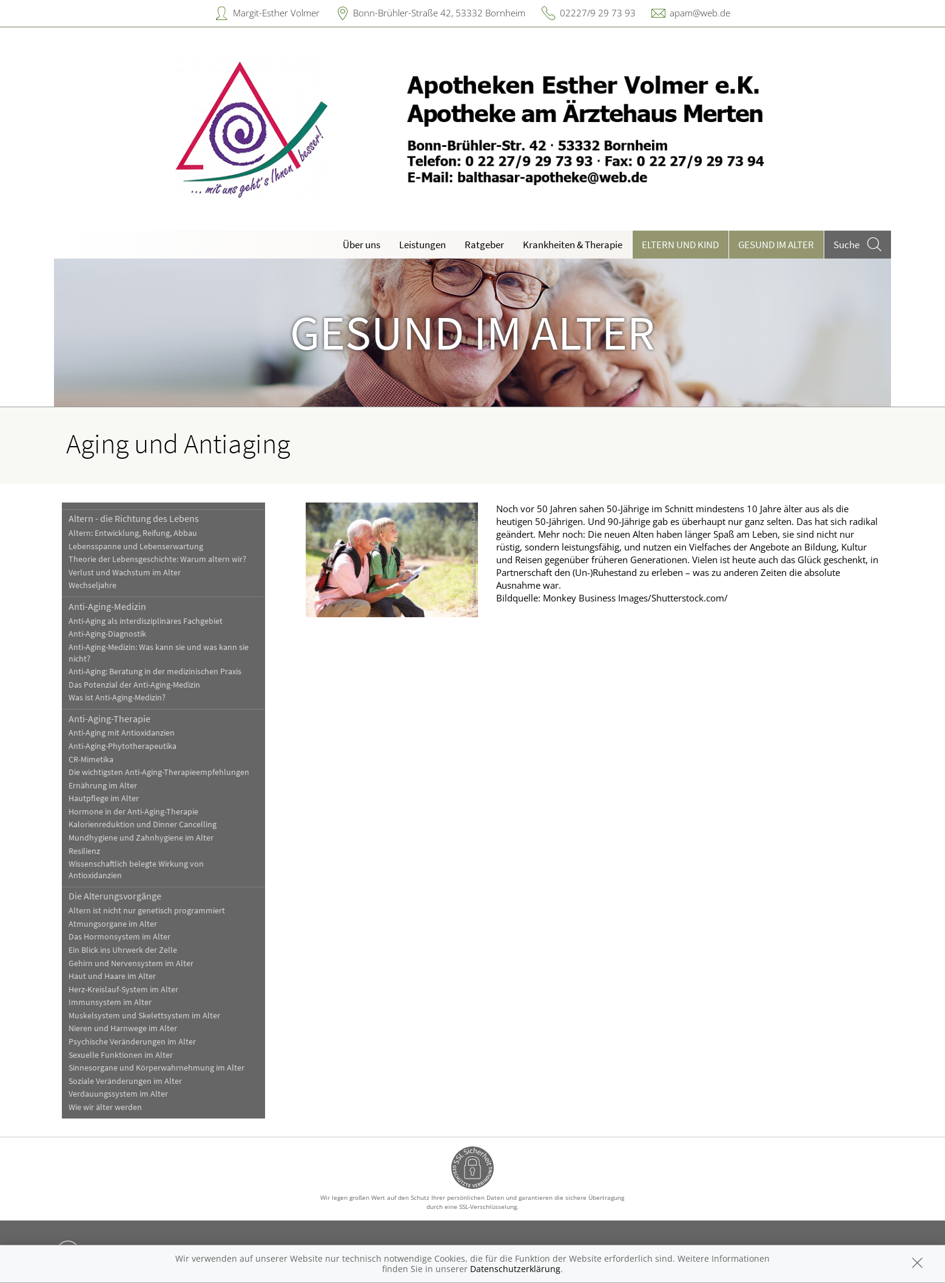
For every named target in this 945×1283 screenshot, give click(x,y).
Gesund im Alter (776, 244)
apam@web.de (700, 13)
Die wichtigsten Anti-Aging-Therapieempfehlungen (159, 772)
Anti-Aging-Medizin (107, 606)
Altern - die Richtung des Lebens (134, 518)
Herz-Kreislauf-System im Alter (123, 989)
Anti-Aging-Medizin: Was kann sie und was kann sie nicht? (159, 653)
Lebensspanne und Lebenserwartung (136, 546)
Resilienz (84, 851)
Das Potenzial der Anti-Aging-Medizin (134, 685)
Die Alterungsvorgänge (115, 896)
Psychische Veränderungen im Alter (132, 1042)
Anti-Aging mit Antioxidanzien (122, 733)
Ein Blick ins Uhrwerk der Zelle (123, 950)
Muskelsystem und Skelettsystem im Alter (144, 1015)
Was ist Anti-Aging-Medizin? (117, 697)
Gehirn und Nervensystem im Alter (131, 963)
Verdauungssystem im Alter (118, 1094)
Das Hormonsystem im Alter (119, 937)
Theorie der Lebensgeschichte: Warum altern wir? (157, 559)
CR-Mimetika (91, 759)
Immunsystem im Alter (110, 1002)
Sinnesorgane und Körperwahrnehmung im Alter (156, 1068)
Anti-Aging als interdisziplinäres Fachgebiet (146, 621)
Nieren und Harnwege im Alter (123, 1028)
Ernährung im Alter (103, 785)
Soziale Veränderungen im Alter (125, 1081)
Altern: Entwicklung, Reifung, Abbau (133, 533)
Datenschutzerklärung (515, 1269)
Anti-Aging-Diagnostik (107, 634)
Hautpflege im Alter (104, 798)
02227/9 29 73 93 (598, 13)
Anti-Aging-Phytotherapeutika (123, 746)
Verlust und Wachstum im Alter (125, 572)
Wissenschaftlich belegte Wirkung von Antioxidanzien (136, 870)
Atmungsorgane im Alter (113, 924)
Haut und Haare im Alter (112, 976)
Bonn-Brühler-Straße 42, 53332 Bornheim (439, 13)
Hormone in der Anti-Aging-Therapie (133, 812)
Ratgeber (484, 244)
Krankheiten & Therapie (572, 244)
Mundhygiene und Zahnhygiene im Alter (141, 838)
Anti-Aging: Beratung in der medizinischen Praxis (155, 671)
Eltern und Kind (680, 244)
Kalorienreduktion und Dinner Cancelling (143, 824)
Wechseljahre (92, 585)
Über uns (361, 244)
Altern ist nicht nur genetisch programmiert (147, 911)
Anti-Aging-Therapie (109, 719)
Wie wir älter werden (105, 1107)
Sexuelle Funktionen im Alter (121, 1055)
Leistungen (422, 244)
